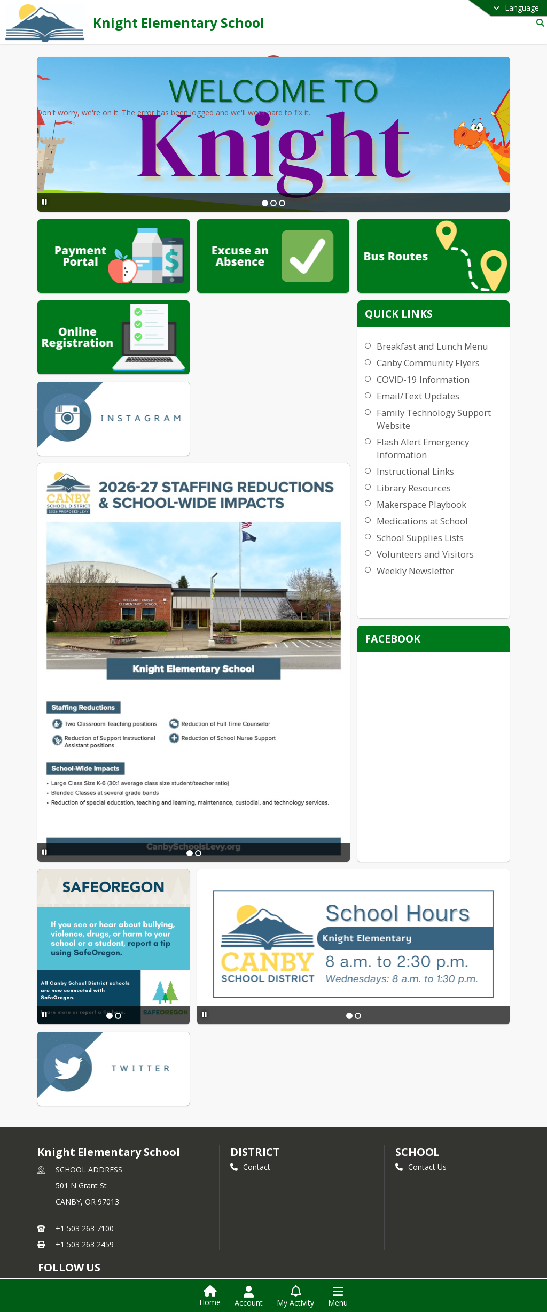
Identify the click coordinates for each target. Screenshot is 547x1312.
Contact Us (421, 1064)
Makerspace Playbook (450, 517)
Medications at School (451, 534)
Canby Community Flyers (457, 375)
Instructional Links (444, 484)
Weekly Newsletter (444, 583)
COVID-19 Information (451, 392)
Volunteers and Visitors (454, 567)
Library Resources (442, 501)
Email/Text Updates (446, 409)
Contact (250, 1064)
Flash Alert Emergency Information (451, 461)
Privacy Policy (68, 1244)
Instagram (62, 1228)
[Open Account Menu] (249, 1296)
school (417, 1048)
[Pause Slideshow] (43, 202)
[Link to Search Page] (538, 23)
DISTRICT (254, 1048)
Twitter (56, 1196)
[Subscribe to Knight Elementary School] (60, 1180)
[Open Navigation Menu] (338, 1296)
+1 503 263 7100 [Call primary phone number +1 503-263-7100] (85, 1125)
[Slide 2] (273, 203)
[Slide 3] (281, 203)
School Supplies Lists (449, 550)
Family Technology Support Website (444, 431)
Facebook (61, 1212)
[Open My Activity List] (295, 1296)
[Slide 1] (264, 203)
